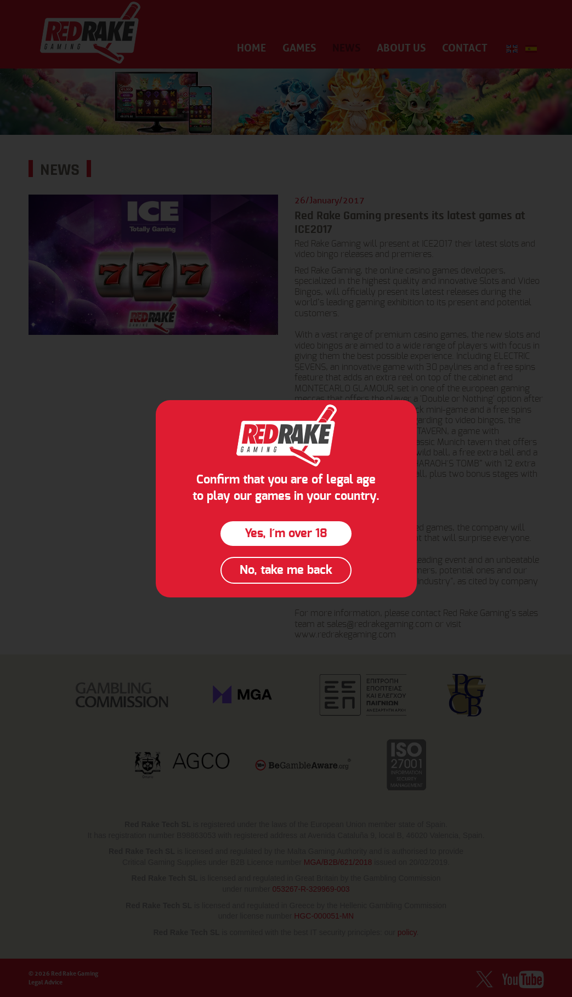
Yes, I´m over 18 (286, 533)
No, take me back (286, 570)
